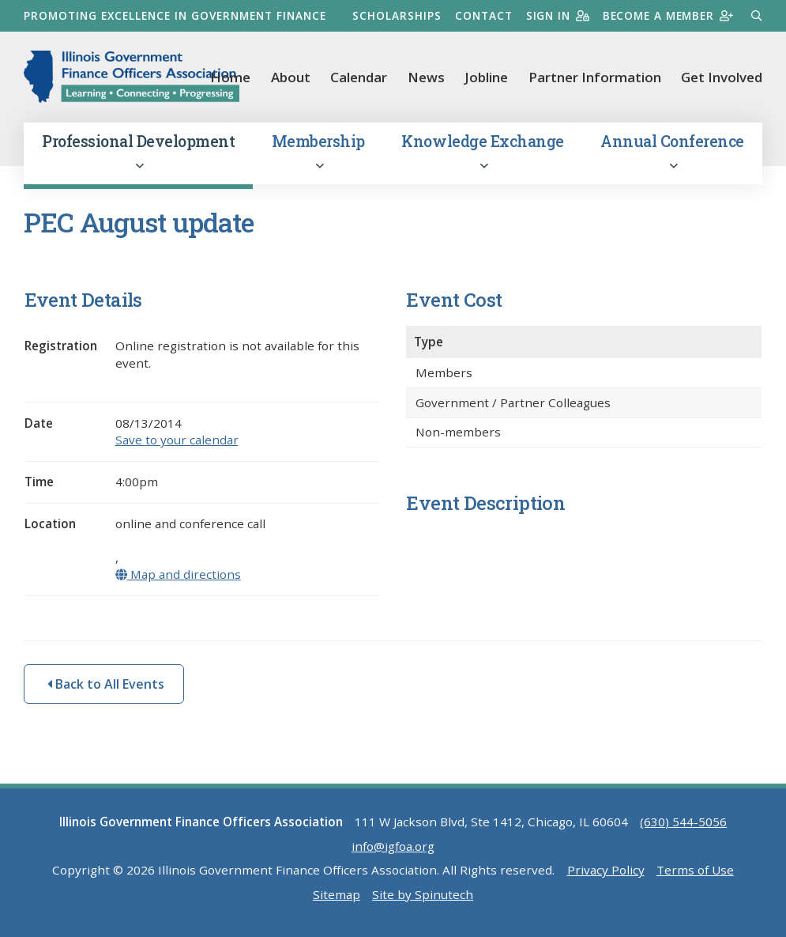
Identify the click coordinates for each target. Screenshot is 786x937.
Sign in (556, 15)
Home (230, 77)
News (426, 77)
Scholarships (394, 15)
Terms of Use (695, 873)
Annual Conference (672, 154)
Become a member (667, 15)
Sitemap (336, 897)
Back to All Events (105, 687)
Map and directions (178, 577)
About (290, 77)
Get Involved (721, 77)
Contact (481, 15)
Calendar (358, 77)
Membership (318, 154)
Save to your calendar (177, 443)
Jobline (486, 77)
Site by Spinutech (422, 897)
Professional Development (138, 154)
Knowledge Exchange (482, 154)
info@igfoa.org (393, 848)
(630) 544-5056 (683, 825)
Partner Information (594, 77)
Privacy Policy (606, 873)
